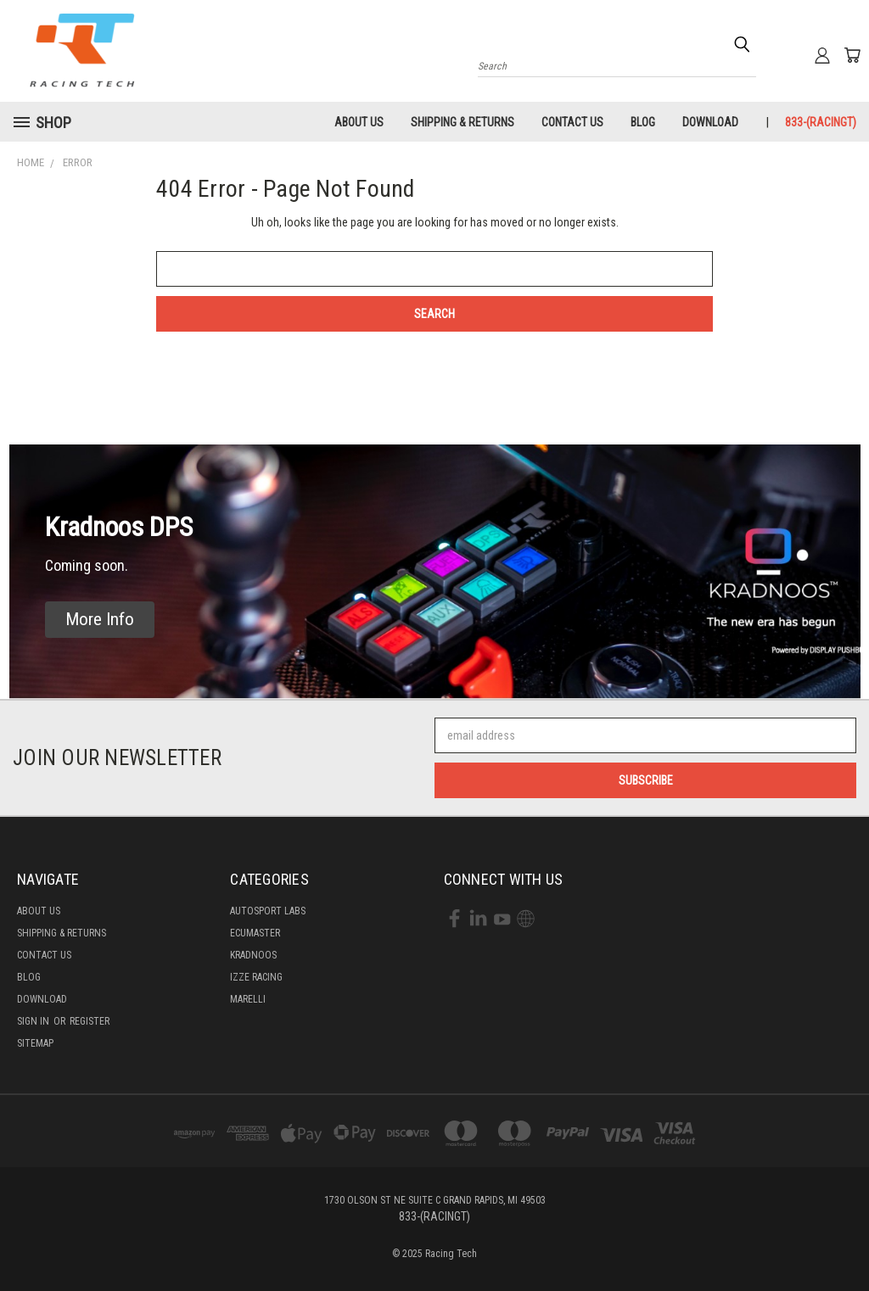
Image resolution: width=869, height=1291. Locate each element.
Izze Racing (256, 977)
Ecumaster (255, 933)
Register (89, 1021)
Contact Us (572, 122)
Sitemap (35, 1043)
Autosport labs (268, 911)
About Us (359, 122)
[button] (99, 619)
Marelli (248, 999)
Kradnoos (253, 955)
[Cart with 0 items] (852, 55)
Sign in (34, 1021)
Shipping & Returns (462, 122)
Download (710, 122)
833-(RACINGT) (820, 122)
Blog (643, 122)
